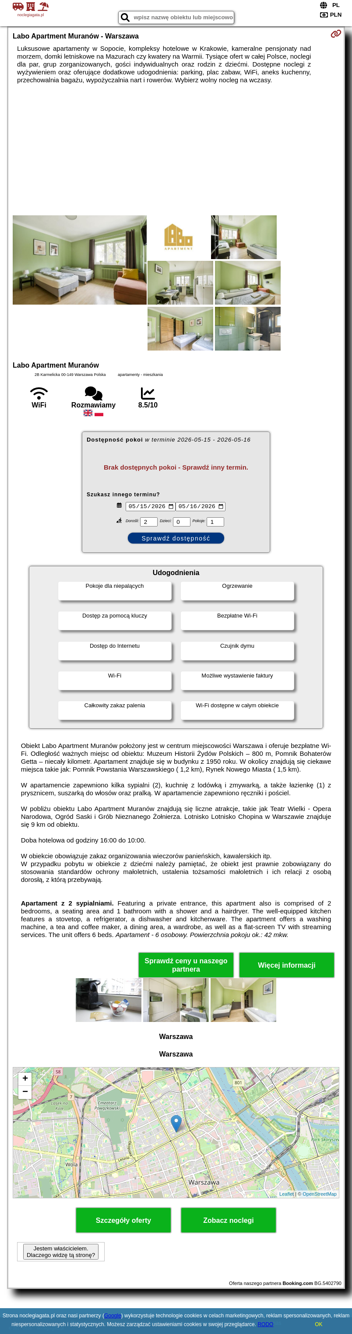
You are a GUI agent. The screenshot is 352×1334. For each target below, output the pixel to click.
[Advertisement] (176, 149)
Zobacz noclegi (228, 1220)
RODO (265, 1324)
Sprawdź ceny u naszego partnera (185, 965)
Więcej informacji (286, 965)
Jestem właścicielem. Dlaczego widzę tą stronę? (61, 1251)
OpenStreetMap (320, 1194)
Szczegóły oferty (123, 1220)
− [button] (25, 1092)
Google (112, 1316)
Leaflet (286, 1194)
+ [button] (25, 1079)
